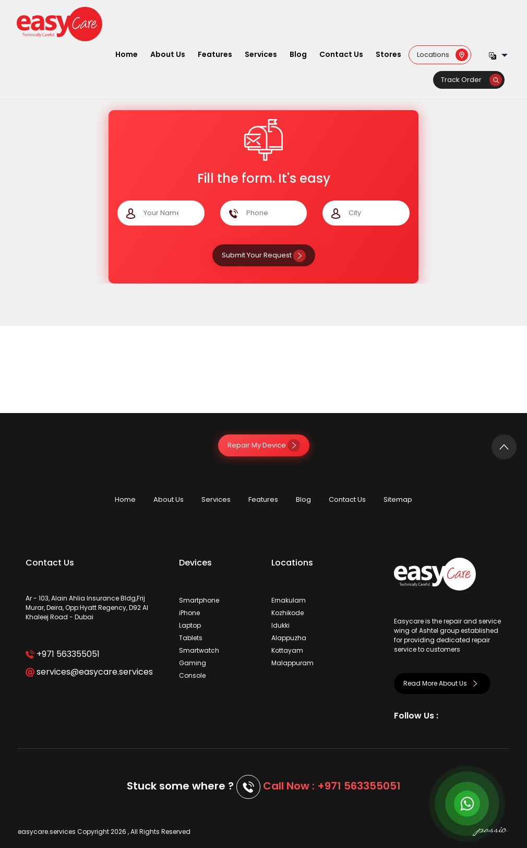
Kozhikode (287, 612)
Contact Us (341, 54)
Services (261, 54)
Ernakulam (288, 600)
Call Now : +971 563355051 (332, 786)
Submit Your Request (264, 255)
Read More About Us (442, 683)
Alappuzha (288, 637)
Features (215, 54)
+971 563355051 (62, 654)
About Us (167, 54)
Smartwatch (199, 650)
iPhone (189, 612)
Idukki (280, 625)
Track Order (471, 80)
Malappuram (292, 662)
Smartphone (199, 600)
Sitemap (398, 499)
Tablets (190, 637)
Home (126, 54)
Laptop (190, 625)
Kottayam (287, 650)
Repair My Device (263, 445)
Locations (442, 54)
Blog (298, 54)
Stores (388, 54)
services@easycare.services (89, 672)
